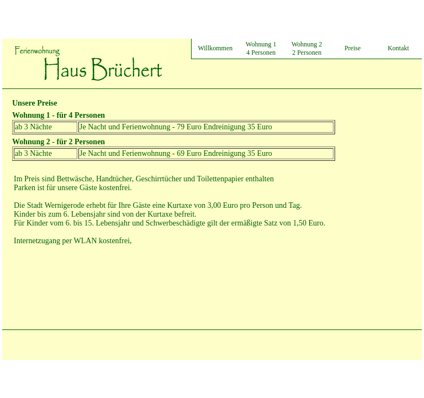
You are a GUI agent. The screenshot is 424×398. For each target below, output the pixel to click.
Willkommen (215, 48)
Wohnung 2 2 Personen (307, 48)
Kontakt (398, 48)
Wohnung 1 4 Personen (261, 48)
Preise (352, 48)
